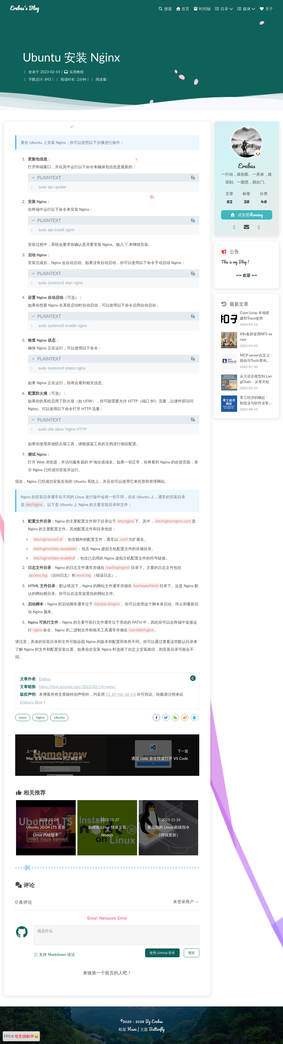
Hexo (132, 1029)
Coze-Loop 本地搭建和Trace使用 (254, 315)
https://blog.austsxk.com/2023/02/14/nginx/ (77, 686)
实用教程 (76, 72)
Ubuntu (59, 717)
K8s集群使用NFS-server (256, 337)
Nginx (40, 717)
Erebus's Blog (24, 8)
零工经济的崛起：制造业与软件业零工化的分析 (254, 400)
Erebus (45, 678)
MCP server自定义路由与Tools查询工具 (255, 358)
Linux (23, 717)
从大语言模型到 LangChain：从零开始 (256, 379)
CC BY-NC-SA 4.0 (121, 694)
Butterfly (156, 1029)
